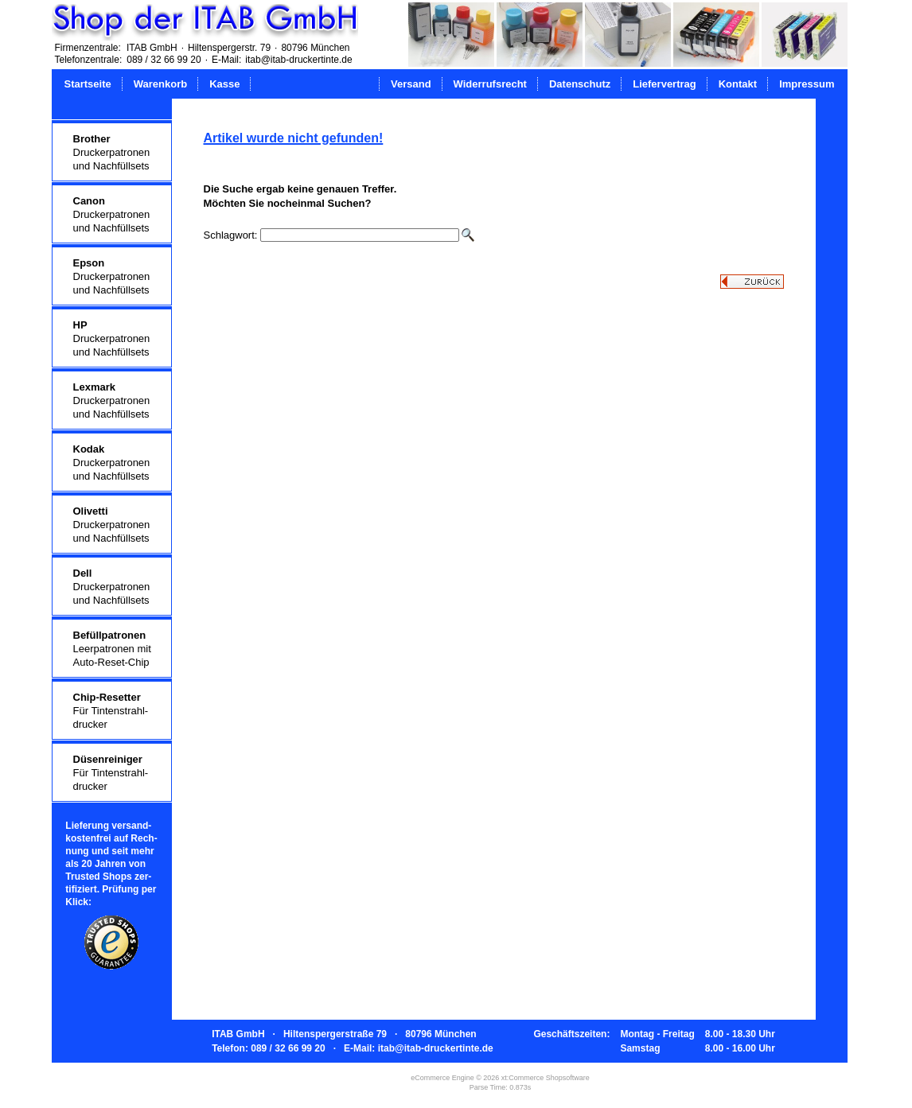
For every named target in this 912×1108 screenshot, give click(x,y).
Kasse (224, 84)
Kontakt (738, 84)
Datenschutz (579, 84)
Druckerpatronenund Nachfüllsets (111, 152)
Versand (411, 84)
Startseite (87, 84)
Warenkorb (160, 84)
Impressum (806, 84)
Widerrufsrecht (490, 84)
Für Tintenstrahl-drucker (111, 710)
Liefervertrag (664, 84)
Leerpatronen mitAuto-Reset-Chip (112, 648)
